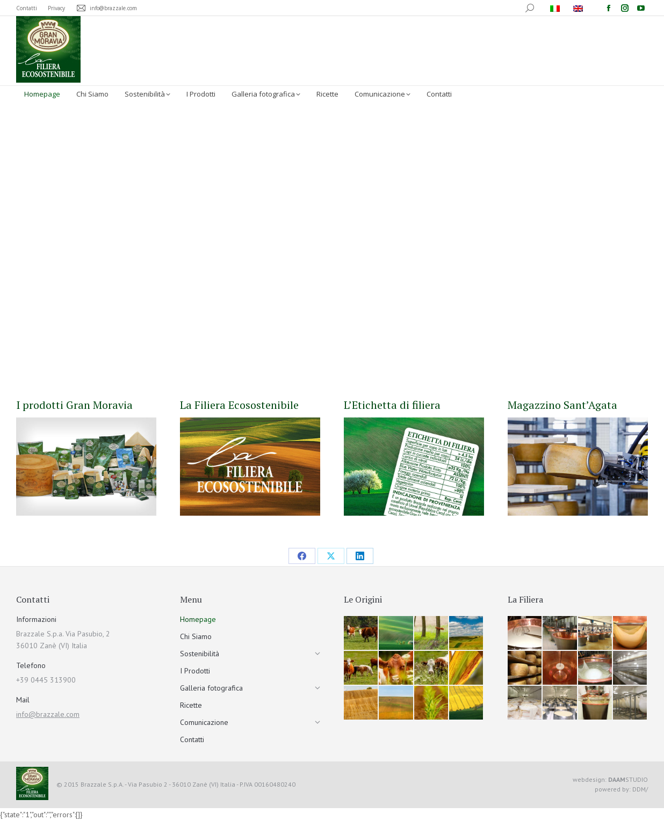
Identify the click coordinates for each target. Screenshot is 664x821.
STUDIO (628, 779)
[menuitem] (556, 8)
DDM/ (640, 789)
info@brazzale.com (48, 714)
